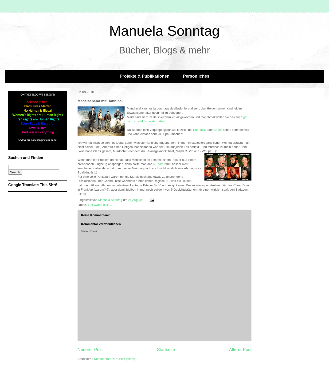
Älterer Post (240, 349)
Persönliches (196, 76)
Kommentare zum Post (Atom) (114, 359)
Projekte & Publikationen (144, 76)
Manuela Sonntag (164, 31)
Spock (218, 130)
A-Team (158, 164)
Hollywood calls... (100, 205)
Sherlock (199, 130)
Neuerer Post (90, 349)
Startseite (166, 349)
